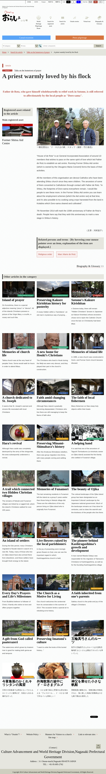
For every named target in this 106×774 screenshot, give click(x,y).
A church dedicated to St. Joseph (17, 399)
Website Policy (32, 734)
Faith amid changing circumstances (51, 399)
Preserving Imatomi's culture (51, 640)
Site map (52, 737)
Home (4, 52)
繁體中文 (57, 2)
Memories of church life (16, 353)
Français (43, 2)
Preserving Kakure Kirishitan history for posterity (51, 303)
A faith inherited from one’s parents (86, 594)
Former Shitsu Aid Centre (12, 141)
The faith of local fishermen (83, 399)
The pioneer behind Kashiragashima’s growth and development (84, 545)
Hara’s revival (12, 443)
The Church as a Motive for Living (49, 594)
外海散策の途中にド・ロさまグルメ (50, 683)
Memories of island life (87, 352)
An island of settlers (15, 540)
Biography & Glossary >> (90, 266)
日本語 (29, 2)
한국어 (36, 2)
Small (90, 2)
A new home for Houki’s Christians (50, 353)
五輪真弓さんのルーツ (86, 640)
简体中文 (50, 2)
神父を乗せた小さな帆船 (86, 683)
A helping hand (81, 443)
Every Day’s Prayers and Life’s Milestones (16, 594)
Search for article (17, 52)
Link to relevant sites (86, 734)
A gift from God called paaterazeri (17, 640)
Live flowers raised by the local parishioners (52, 542)
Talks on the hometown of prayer (38, 52)
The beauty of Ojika (85, 489)
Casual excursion (26, 38)
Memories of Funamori (52, 489)
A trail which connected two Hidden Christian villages (18, 492)
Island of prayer (13, 300)
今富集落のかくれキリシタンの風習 (17, 683)
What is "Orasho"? (12, 734)
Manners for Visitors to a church (58, 734)
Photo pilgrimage (80, 38)
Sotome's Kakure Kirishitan (83, 301)
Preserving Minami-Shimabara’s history (51, 444)
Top (98, 746)
